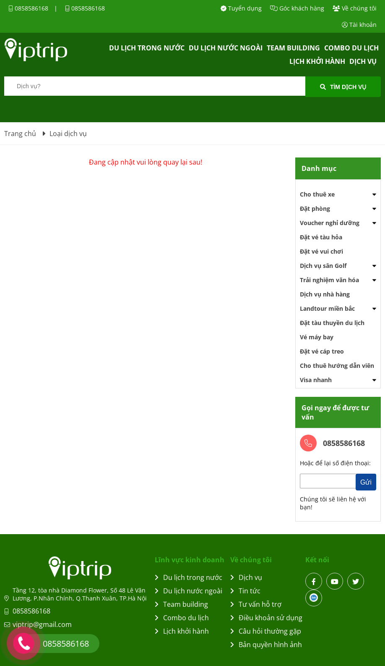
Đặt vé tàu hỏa (321, 237)
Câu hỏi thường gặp (265, 631)
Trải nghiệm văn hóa (329, 280)
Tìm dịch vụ (343, 87)
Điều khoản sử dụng (266, 617)
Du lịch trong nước (147, 47)
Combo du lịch (351, 47)
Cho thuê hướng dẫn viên (337, 366)
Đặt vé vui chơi (321, 251)
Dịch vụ (363, 61)
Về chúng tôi (355, 8)
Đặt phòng (315, 208)
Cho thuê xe (317, 194)
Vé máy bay (316, 337)
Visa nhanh (316, 380)
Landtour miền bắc (327, 308)
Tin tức (245, 590)
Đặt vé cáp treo (322, 351)
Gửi (366, 482)
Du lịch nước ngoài (226, 47)
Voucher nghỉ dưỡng (329, 223)
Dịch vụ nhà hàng (325, 294)
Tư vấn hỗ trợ (255, 604)
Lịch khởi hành (317, 61)
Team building (293, 47)
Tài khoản (359, 25)
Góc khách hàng (297, 8)
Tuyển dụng (241, 8)
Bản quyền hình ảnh (266, 644)
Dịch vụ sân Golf (323, 266)
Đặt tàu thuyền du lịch (332, 323)
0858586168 (28, 8)
